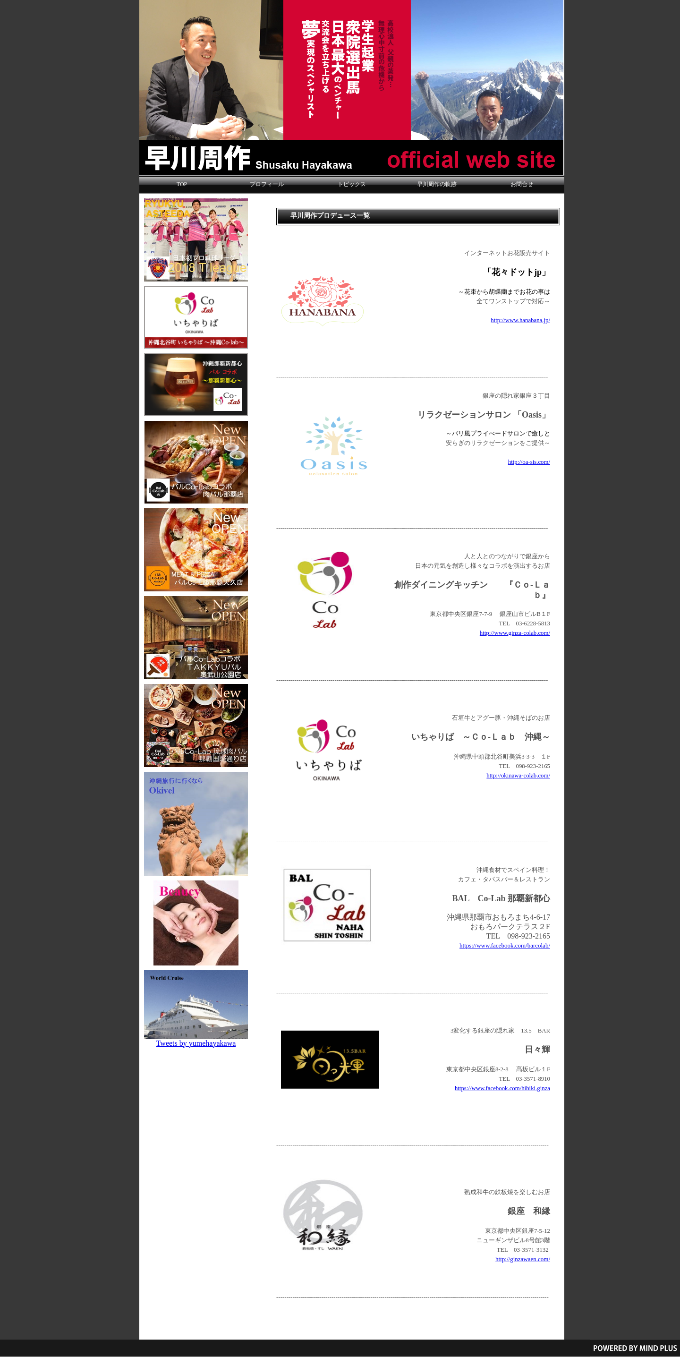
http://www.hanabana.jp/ (520, 320)
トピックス (352, 184)
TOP (182, 184)
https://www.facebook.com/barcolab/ (504, 945)
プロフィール (267, 184)
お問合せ (521, 184)
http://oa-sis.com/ (529, 462)
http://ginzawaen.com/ (522, 1259)
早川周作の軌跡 (437, 184)
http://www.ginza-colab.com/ (515, 633)
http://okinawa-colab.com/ (518, 775)
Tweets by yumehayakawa (196, 1043)
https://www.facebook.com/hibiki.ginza (502, 1088)
